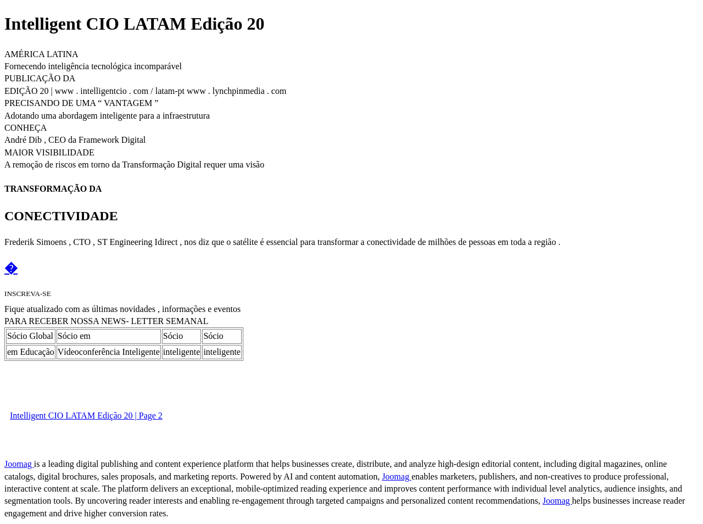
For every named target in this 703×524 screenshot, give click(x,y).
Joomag (19, 464)
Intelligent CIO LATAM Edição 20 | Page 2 (86, 415)
